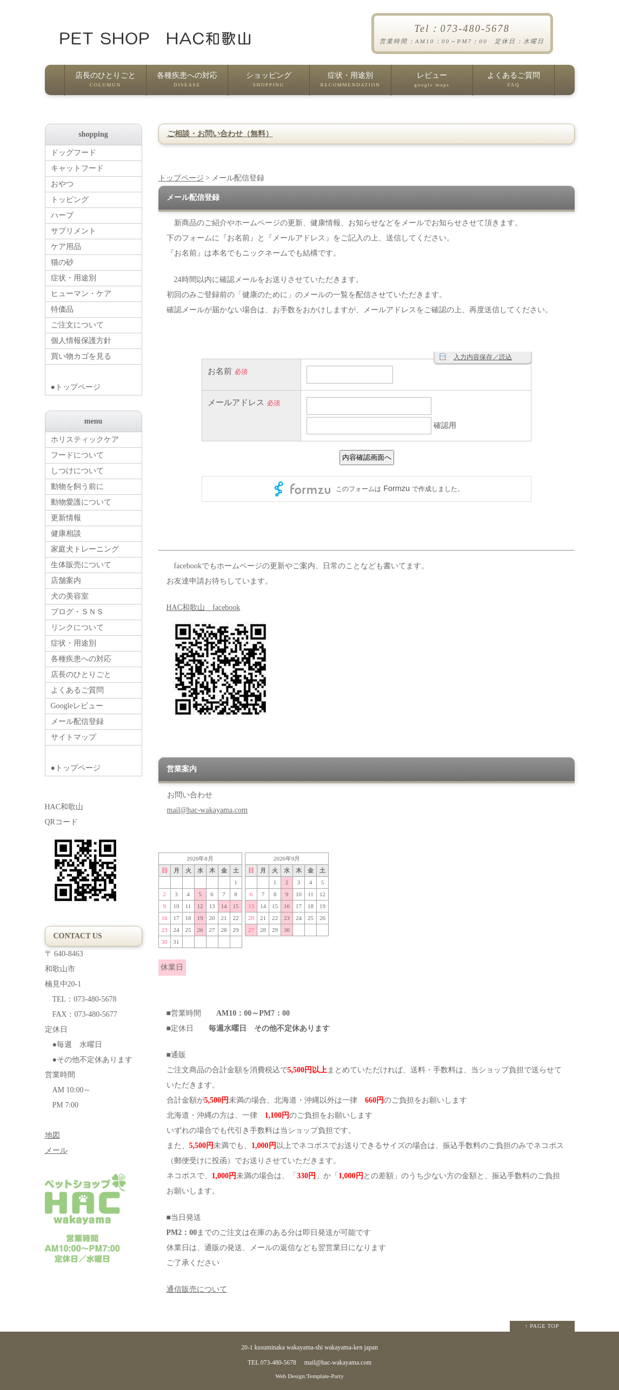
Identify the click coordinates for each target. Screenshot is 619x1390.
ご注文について (77, 325)
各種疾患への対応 (187, 83)
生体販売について (81, 565)
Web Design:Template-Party (309, 1376)
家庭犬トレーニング (85, 549)
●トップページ (96, 378)
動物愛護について (81, 502)
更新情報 (66, 518)
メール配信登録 (77, 721)
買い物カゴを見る (81, 356)
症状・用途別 (350, 83)
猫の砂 (62, 262)
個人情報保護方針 (81, 341)
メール (56, 1150)
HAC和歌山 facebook (204, 607)
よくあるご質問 (513, 83)
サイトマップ (73, 737)
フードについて (77, 455)
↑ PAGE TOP (542, 1326)
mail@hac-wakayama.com (207, 810)
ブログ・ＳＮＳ (77, 612)
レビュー (431, 83)
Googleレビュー (77, 706)
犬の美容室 (70, 596)
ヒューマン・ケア (81, 294)
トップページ (181, 178)
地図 (52, 1135)
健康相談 (66, 533)
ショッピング (268, 83)
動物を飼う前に (77, 486)
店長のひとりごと (105, 83)
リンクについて (77, 627)
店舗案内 (66, 580)
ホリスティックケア (85, 439)
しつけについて (77, 471)
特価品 (62, 309)
